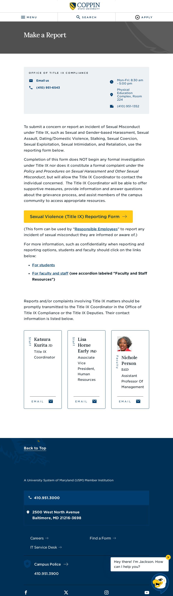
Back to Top (18, 419)
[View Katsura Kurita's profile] (31, 340)
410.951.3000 (30, 469)
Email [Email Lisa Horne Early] (76, 368)
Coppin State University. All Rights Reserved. (91, 584)
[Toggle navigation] (29, 17)
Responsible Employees (79, 214)
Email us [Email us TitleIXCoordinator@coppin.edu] (26, 85)
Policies (68, 577)
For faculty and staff (34, 253)
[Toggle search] (86, 17)
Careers (20, 510)
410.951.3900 (30, 545)
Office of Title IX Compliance (42, 76)
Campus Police (31, 536)
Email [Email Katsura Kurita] (21, 368)
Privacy (84, 577)
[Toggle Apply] (144, 17)
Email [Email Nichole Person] (131, 368)
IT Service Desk (27, 519)
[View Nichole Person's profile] (141, 340)
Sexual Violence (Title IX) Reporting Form (58, 202)
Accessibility (48, 577)
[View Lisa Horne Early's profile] (86, 340)
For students (27, 245)
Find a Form (100, 510)
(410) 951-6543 (31, 92)
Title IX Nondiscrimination (115, 577)
